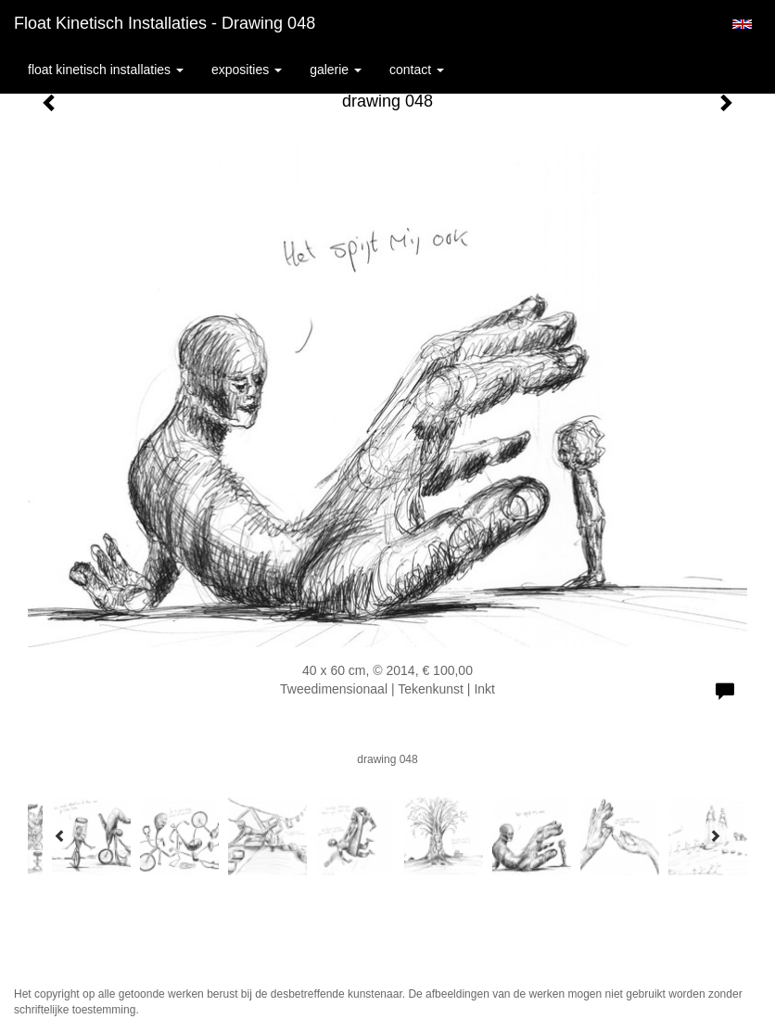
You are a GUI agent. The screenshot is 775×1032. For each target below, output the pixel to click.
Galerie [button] (336, 69)
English (742, 24)
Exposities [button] (246, 69)
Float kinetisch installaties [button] (106, 69)
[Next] (715, 835)
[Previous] (60, 835)
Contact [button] (416, 69)
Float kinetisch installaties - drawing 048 (164, 23)
